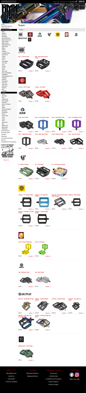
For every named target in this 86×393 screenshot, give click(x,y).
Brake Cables (5, 41)
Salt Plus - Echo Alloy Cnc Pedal (75, 299)
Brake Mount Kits (6, 45)
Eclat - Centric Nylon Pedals (42, 117)
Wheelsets (4, 129)
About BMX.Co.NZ (11, 373)
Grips (3, 69)
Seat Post (4, 102)
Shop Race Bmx (5, 130)
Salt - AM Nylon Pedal (24, 272)
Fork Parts (4, 63)
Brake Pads (5, 46)
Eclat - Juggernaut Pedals (25, 134)
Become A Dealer (53, 384)
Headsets (4, 77)
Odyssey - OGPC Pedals (74, 195)
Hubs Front (4, 84)
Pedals (4, 92)
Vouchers (3, 134)
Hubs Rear (4, 86)
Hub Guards (5, 81)
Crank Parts (5, 54)
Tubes (3, 119)
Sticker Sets (5, 115)
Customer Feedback (11, 381)
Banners (4, 33)
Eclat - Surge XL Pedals (74, 134)
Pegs (3, 94)
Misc (3, 89)
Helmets (4, 79)
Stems (3, 114)
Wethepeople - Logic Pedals (26, 346)
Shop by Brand (5, 28)
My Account (53, 373)
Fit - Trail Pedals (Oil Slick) (58, 164)
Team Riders (11, 379)
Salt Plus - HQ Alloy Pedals (58, 299)
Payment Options (53, 381)
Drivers (4, 58)
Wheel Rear (5, 127)
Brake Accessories (6, 40)
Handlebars (5, 74)
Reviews (3, 140)
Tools (3, 117)
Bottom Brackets (6, 38)
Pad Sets (4, 91)
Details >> (31, 71)
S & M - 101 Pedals (39, 242)
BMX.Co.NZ (6, 160)
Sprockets (4, 110)
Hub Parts (4, 82)
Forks (3, 64)
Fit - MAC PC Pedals (23, 164)
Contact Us (11, 376)
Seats (3, 106)
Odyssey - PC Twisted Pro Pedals (41, 195)
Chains (3, 49)
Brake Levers (5, 43)
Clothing (4, 51)
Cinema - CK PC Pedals (24, 87)
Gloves (3, 68)
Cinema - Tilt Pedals (40, 87)
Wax (3, 124)
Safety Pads (5, 99)
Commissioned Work (7, 138)
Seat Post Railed (6, 104)
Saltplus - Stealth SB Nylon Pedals (41, 299)
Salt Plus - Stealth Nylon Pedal (26, 299)
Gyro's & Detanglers (7, 73)
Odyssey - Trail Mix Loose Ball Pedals (26, 212)
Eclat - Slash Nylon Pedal (58, 117)
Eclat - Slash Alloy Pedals (41, 134)
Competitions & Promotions (8, 142)
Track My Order (53, 376)
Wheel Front (5, 125)
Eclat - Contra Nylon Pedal (75, 117)
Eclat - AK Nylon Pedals (57, 134)
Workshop (4, 136)
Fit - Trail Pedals (39, 164)
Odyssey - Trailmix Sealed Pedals (41, 212)
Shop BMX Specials (6, 26)
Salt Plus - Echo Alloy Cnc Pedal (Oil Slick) (25, 316)
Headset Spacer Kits (7, 76)
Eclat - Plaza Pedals (23, 117)
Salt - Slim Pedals (39, 272)
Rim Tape (4, 96)
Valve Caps (5, 122)
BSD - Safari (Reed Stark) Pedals (41, 57)
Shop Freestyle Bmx (6, 30)
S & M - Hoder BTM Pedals (25, 242)
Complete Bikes (6, 53)
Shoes (3, 107)
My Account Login (64, 1)
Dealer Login (56, 1)
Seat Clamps (5, 101)
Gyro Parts (4, 71)
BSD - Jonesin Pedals (24, 56)
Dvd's (3, 59)
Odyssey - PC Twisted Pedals (26, 195)
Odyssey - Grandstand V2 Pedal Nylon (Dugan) (60, 195)
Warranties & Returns (32, 373)
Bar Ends (4, 35)
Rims (3, 97)
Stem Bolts (5, 112)
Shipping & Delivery (32, 376)
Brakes (3, 48)
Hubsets (4, 87)
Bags (3, 31)
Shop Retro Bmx (5, 132)
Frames (4, 66)
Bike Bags (4, 36)
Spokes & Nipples (6, 109)
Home (3, 24)
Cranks (3, 56)
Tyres (3, 120)
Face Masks (5, 61)
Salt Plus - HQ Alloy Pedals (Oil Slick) (42, 316)
